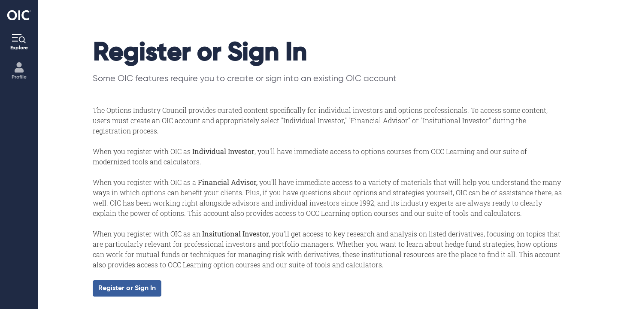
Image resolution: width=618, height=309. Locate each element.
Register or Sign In (127, 288)
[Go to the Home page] (19, 15)
